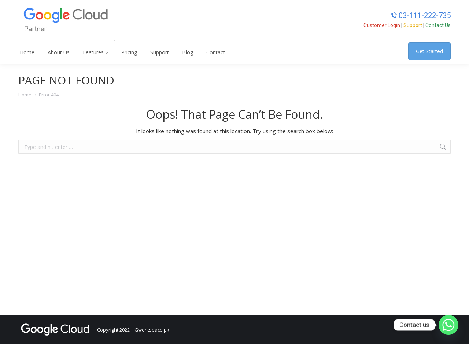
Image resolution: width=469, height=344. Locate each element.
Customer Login (381, 25)
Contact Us (438, 25)
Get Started (429, 51)
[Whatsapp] (448, 325)
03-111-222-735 (421, 15)
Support (412, 25)
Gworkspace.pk (151, 329)
